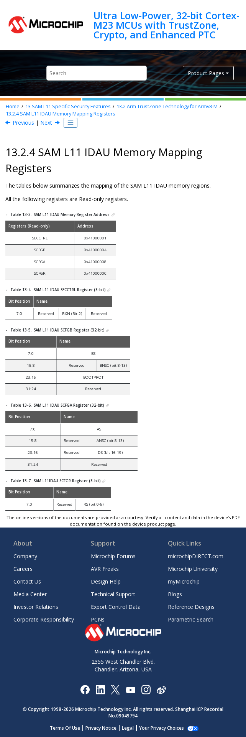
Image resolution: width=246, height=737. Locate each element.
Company (25, 556)
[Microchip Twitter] (115, 689)
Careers (23, 568)
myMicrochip (184, 581)
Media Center (30, 594)
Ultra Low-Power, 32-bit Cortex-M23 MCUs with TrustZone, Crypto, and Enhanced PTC (166, 25)
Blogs (175, 594)
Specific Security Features (68, 106)
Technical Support (113, 594)
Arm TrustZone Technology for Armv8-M (167, 106)
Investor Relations (35, 606)
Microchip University (193, 568)
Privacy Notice (105, 728)
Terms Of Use (69, 728)
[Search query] (96, 73)
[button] (7, 214)
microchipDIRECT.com (195, 556)
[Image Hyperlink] (130, 689)
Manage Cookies (161, 728)
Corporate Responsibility (43, 619)
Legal (132, 728)
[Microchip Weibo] (161, 689)
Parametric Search (190, 619)
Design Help (106, 581)
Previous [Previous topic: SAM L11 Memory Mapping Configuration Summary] (23, 122)
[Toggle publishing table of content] (70, 123)
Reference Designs (191, 606)
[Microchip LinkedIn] (100, 689)
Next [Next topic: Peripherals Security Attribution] (46, 122)
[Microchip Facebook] (85, 689)
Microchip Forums (113, 556)
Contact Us (27, 581)
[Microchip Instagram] (146, 689)
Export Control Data (116, 606)
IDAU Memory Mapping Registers (60, 113)
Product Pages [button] (206, 73)
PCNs (98, 619)
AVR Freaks (105, 568)
